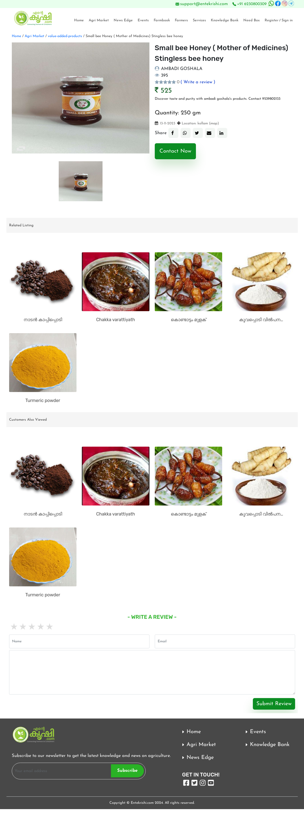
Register (271, 20)
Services (199, 20)
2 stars (22, 627)
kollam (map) (208, 123)
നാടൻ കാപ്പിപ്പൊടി (43, 319)
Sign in (287, 20)
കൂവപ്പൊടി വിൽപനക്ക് (262, 319)
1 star (13, 627)
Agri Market (99, 20)
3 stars (31, 627)
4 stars (40, 627)
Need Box (251, 20)
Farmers (181, 20)
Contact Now (175, 151)
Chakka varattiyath (115, 319)
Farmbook (162, 20)
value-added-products (64, 36)
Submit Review (274, 704)
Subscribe (127, 770)
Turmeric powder (42, 400)
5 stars (49, 627)
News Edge (123, 20)
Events (143, 20)
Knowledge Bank (224, 20)
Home (79, 20)
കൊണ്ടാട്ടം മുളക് (188, 319)
